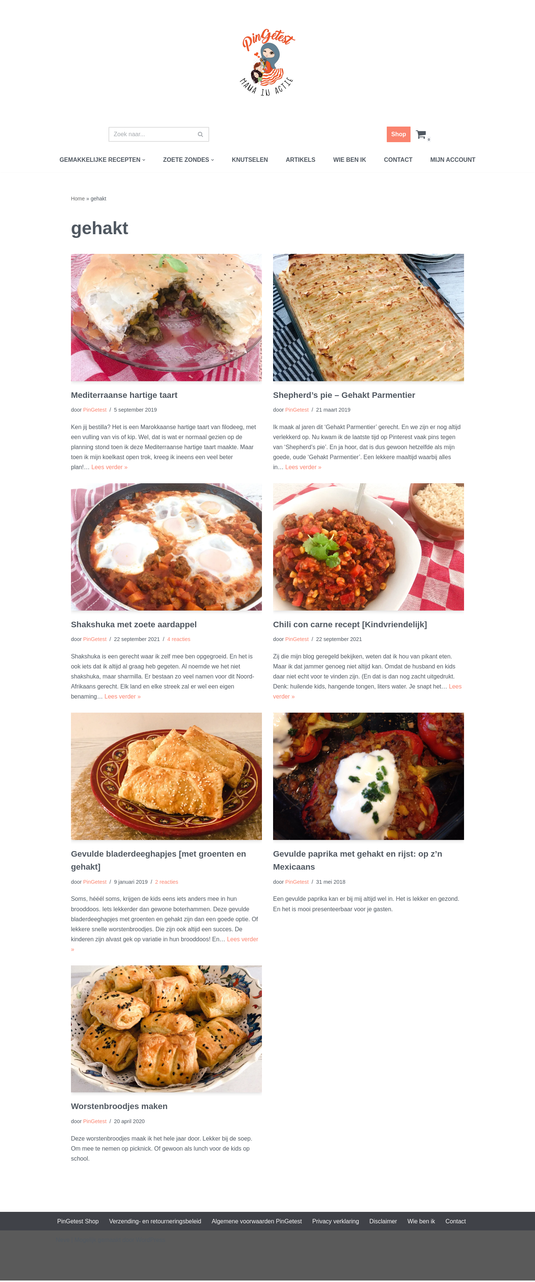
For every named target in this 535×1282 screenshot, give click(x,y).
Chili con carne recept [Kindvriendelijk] (350, 624)
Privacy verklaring (336, 1223)
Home (78, 199)
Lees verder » (109, 467)
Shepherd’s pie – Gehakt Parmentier (344, 395)
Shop (398, 134)
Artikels (300, 160)
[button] (143, 159)
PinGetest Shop (78, 1223)
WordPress (150, 1241)
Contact (398, 160)
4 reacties (179, 640)
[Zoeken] (150, 134)
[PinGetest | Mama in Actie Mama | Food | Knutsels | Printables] (267, 62)
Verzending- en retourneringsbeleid (155, 1223)
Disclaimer (384, 1223)
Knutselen (250, 160)
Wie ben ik (349, 160)
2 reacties (166, 883)
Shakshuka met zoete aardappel (134, 624)
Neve (62, 1241)
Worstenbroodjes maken (119, 1107)
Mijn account (453, 160)
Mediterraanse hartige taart (124, 395)
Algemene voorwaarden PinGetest (257, 1223)
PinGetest (95, 410)
